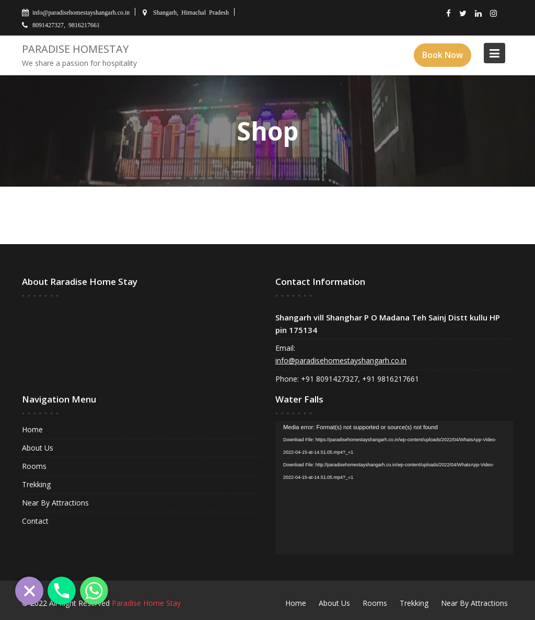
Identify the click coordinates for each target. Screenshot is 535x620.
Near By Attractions (57, 502)
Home (34, 430)
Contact (37, 520)
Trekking (38, 484)
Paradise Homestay (75, 49)
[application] (394, 487)
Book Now (442, 55)
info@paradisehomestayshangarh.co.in (340, 360)
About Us (39, 448)
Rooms (36, 466)
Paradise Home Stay (146, 603)
